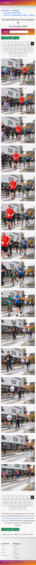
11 (9, 47)
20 (18, 51)
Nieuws (15, 549)
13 (18, 47)
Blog (14, 546)
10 (4, 47)
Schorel (13, 561)
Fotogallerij (16, 557)
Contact (3, 549)
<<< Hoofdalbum (7, 38)
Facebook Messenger (20, 518)
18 (9, 51)
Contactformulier (7, 518)
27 (24, 54)
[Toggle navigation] (32, 3)
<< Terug (16, 38)
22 (26, 51)
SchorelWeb (5, 3)
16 (31, 47)
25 (15, 54)
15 (26, 47)
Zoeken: (16, 31)
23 (31, 51)
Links (3, 552)
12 (13, 47)
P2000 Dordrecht (16, 553)
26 (20, 54)
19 (13, 51)
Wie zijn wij (5, 555)
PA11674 (26, 561)
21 (22, 51)
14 (22, 47)
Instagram (4, 520)
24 (11, 54)
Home (3, 546)
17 (4, 51)
